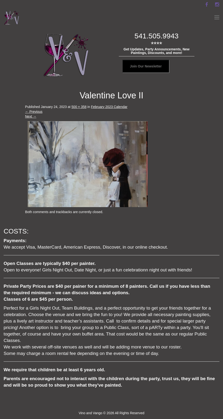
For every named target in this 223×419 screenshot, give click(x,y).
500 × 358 (79, 107)
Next (30, 116)
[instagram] (217, 4)
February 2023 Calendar (109, 107)
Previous (33, 112)
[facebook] (206, 4)
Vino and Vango (90, 413)
